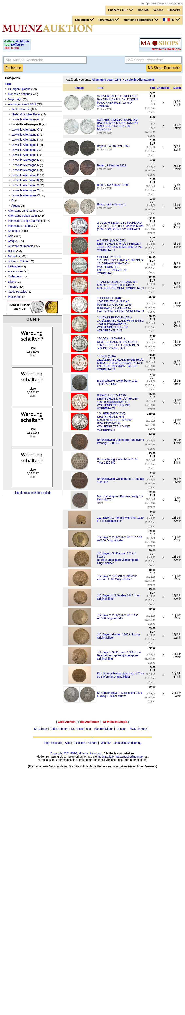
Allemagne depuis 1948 (22, 215)
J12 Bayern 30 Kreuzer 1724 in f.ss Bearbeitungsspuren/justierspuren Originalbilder (119, 655)
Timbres (13, 286)
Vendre (158, 10)
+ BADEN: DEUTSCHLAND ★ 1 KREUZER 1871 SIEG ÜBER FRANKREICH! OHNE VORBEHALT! (120, 285)
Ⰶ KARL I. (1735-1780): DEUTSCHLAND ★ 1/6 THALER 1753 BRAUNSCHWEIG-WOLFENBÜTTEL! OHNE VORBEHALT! (117, 402)
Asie (10, 236)
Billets (11, 251)
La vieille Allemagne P (25, 175)
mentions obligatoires (140, 20)
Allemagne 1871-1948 (22, 210)
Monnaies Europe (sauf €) (24, 220)
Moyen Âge (15, 99)
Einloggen (84, 20)
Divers (12, 281)
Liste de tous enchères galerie (32, 492)
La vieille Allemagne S (25, 185)
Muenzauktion (106, 756)
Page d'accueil (53, 742)
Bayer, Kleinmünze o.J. (111, 204)
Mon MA (143, 10)
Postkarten (14, 296)
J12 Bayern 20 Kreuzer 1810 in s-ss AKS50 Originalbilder (119, 538)
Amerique (14, 230)
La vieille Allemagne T (25, 190)
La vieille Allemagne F (25, 139)
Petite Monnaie (20, 109)
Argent (15, 205)
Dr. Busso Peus (81, 728)
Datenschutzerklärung (127, 742)
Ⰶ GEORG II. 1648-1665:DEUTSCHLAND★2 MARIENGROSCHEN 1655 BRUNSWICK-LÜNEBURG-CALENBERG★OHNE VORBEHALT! (120, 304)
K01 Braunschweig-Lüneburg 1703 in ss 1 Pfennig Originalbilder (120, 675)
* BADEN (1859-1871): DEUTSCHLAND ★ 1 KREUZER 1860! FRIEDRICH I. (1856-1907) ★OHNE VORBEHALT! (118, 343)
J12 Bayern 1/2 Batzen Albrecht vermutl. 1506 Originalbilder (117, 577)
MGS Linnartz (138, 728)
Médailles (14, 256)
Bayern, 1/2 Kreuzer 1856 (113, 146)
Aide (67, 742)
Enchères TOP (120, 10)
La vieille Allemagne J (25, 149)
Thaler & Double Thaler (25, 114)
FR (171, 20)
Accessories (15, 271)
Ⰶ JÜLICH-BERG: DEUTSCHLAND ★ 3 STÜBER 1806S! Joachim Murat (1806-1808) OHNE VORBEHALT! (120, 226)
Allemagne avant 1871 (22, 104)
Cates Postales (17, 291)
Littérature (14, 266)
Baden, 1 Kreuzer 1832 (111, 165)
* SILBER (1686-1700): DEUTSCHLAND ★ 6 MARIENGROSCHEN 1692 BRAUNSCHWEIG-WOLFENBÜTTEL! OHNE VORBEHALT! (114, 421)
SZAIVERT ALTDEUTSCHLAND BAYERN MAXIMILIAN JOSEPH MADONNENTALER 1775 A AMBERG (117, 100)
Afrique (12, 241)
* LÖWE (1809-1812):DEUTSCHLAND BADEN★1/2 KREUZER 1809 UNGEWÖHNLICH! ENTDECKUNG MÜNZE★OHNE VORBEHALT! (120, 363)
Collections (15, 276)
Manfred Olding (103, 728)
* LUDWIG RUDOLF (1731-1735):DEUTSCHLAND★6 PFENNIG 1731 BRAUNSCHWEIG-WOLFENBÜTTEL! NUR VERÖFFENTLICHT (120, 324)
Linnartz (121, 728)
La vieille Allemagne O (25, 170)
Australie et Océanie (20, 246)
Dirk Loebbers (59, 728)
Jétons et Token (18, 261)
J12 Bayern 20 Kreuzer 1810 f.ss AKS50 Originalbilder (117, 616)
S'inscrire (174, 10)
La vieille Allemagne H (25, 144)
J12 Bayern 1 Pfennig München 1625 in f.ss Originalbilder (120, 519)
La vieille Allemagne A (25, 119)
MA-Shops (40, 728)
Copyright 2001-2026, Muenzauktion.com (76, 753)
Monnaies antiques (20, 94)
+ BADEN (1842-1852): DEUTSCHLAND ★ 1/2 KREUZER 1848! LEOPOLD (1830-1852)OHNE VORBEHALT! (120, 245)
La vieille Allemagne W (25, 195)
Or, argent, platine (19, 89)
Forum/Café (108, 20)
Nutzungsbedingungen (130, 756)
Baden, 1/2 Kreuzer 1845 (113, 184)
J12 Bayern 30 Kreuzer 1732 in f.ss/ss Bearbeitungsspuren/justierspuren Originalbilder (118, 558)
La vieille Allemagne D (25, 134)
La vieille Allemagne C (25, 129)
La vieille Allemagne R (25, 180)
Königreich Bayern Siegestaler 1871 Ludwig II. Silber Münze (119, 694)
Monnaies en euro (19, 225)
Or (13, 200)
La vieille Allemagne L (25, 154)
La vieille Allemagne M (25, 160)
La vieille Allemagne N (25, 165)
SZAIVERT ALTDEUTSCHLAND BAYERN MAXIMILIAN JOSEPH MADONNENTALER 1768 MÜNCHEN (117, 124)
